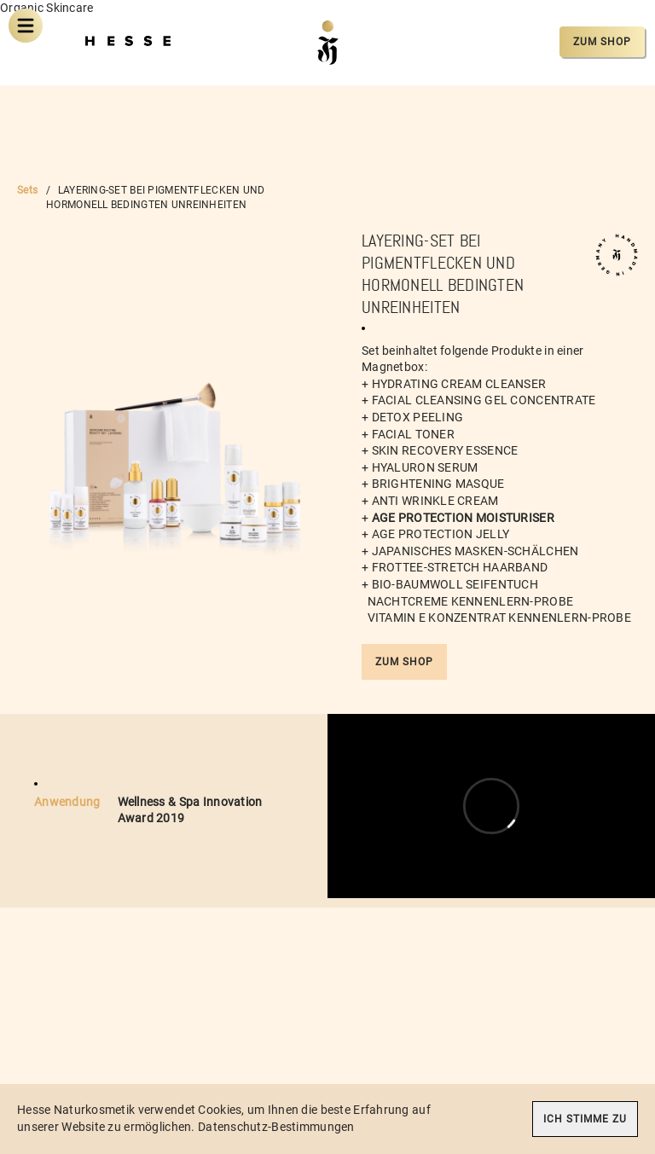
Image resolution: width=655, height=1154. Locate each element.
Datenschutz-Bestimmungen (276, 1127)
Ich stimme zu (585, 1119)
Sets (27, 190)
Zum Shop (602, 42)
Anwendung (67, 802)
